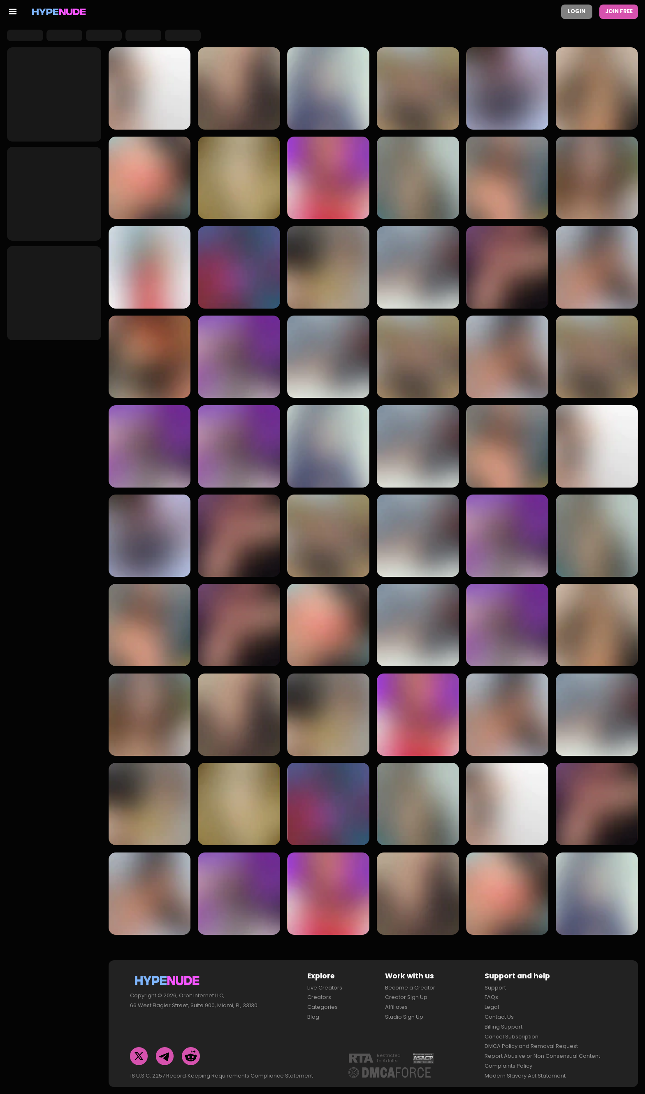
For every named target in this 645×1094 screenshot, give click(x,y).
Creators (319, 994)
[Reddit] (191, 1053)
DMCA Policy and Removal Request (531, 1043)
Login (576, 11)
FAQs (491, 994)
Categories (322, 1004)
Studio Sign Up (404, 1013)
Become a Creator (410, 984)
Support (495, 984)
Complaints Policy (508, 1062)
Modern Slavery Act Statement (525, 1072)
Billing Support (503, 1023)
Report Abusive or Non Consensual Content (542, 1053)
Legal (492, 1004)
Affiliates (396, 1004)
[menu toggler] (12, 12)
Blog (313, 1013)
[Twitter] (139, 1053)
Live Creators (324, 984)
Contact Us (499, 1013)
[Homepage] (59, 12)
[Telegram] (165, 1053)
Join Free (619, 11)
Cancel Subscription (511, 1033)
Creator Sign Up (406, 994)
